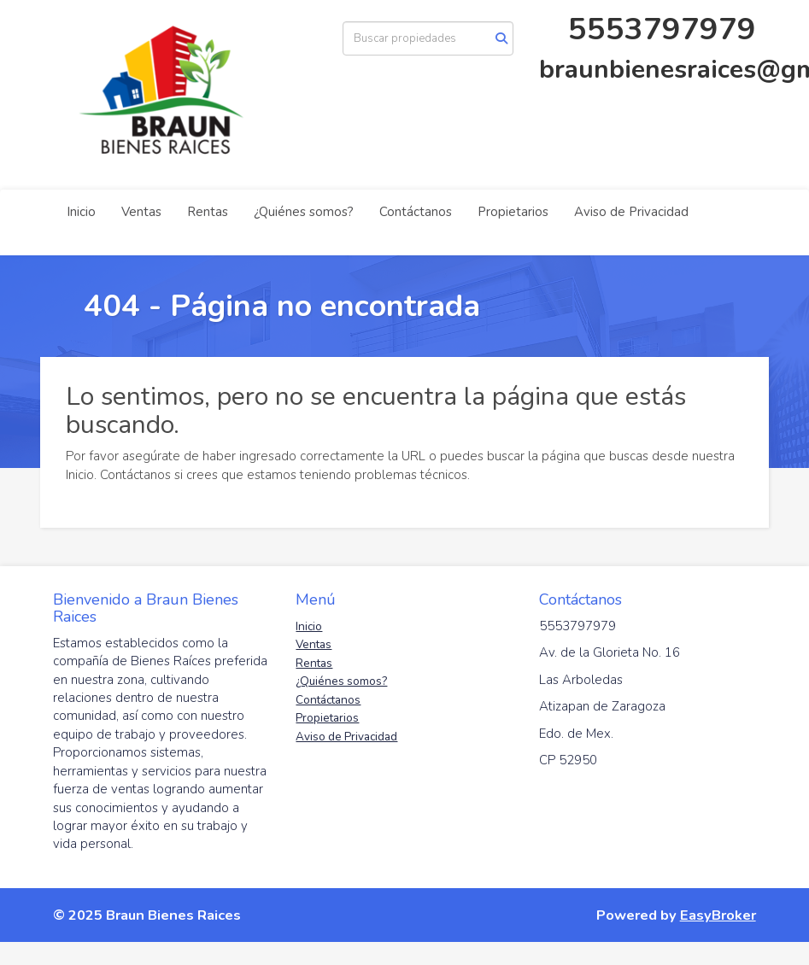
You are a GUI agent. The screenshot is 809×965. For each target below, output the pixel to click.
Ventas (141, 211)
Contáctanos (415, 211)
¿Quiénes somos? (304, 211)
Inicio (81, 211)
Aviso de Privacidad (631, 211)
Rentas (207, 211)
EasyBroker (718, 915)
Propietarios (513, 211)
